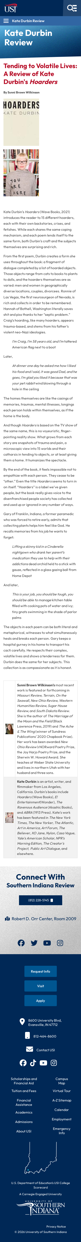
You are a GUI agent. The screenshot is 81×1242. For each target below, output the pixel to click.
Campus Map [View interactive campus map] (62, 1081)
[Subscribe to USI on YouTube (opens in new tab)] (43, 1063)
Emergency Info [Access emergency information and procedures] (61, 1130)
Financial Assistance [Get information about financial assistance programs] (24, 1102)
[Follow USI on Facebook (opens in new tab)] (23, 1063)
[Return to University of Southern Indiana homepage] (40, 1208)
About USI (23, 1131)
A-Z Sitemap (61, 1100)
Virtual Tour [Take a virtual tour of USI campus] (62, 1091)
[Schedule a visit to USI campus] (40, 986)
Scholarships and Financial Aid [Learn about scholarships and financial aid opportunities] (24, 1081)
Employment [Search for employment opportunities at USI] (61, 1119)
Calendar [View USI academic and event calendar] (61, 1110)
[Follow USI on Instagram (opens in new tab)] (54, 1063)
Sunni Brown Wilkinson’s (36, 685)
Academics (23, 1112)
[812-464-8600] (40, 1036)
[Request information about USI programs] (40, 971)
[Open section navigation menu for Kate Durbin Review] (40, 21)
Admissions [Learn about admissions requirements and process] (24, 1122)
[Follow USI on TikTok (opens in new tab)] (33, 1063)
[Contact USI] (40, 1050)
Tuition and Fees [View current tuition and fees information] (23, 1091)
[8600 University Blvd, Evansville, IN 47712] (40, 1022)
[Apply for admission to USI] (40, 1000)
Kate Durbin (26, 781)
